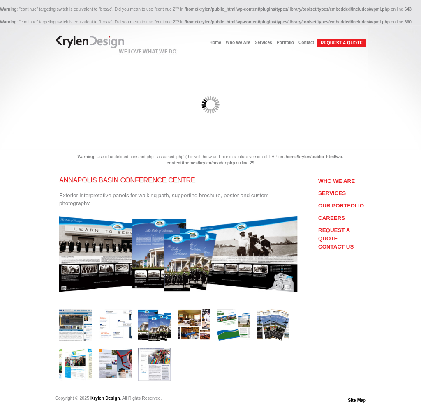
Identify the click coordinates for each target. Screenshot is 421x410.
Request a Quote (334, 234)
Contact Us (336, 247)
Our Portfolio (341, 206)
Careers (331, 218)
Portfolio (285, 42)
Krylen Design (105, 398)
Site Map (357, 400)
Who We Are (238, 42)
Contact (306, 42)
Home (215, 42)
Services (263, 42)
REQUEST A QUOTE (342, 42)
